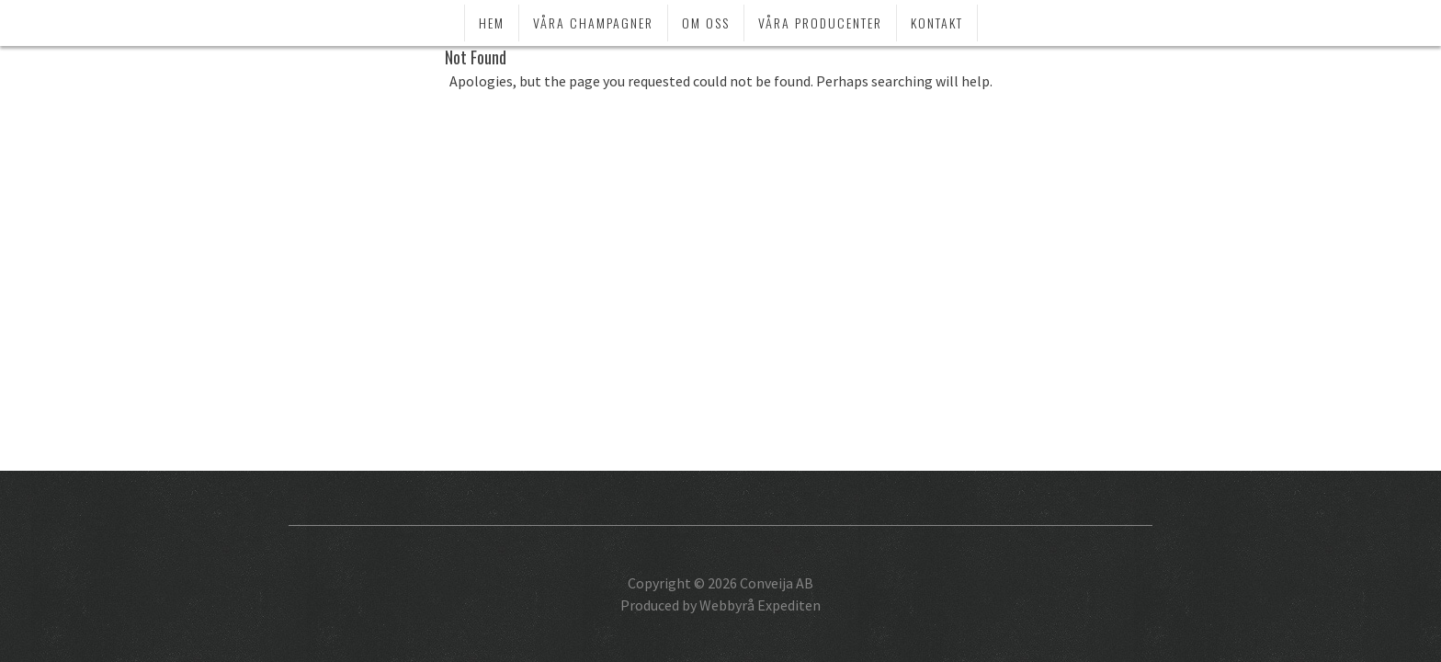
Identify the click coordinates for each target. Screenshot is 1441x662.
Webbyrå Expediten (760, 605)
